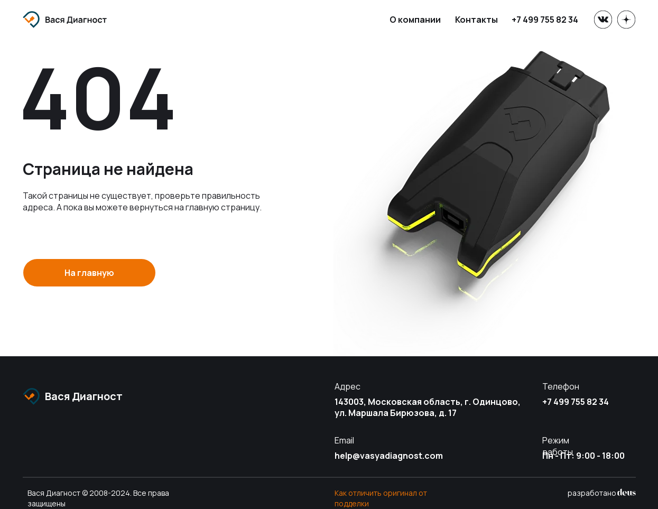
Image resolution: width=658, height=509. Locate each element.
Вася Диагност (84, 396)
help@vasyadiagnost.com (389, 455)
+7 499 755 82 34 (545, 19)
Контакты (476, 19)
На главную (89, 273)
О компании (415, 19)
